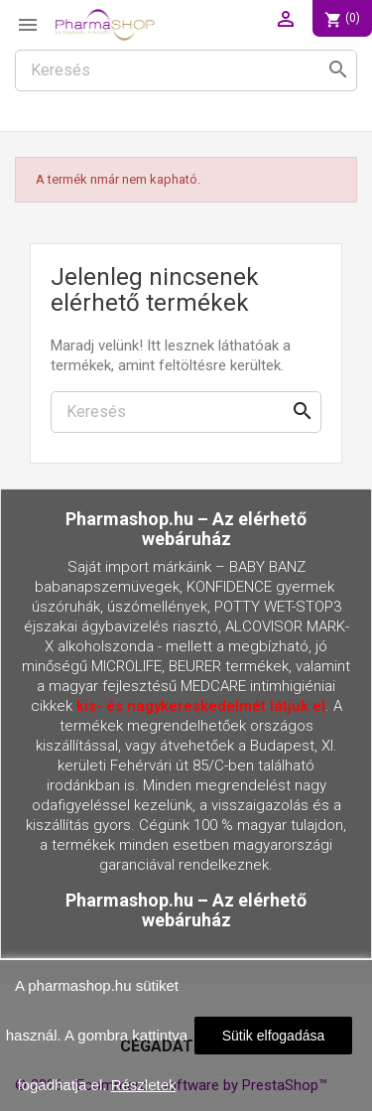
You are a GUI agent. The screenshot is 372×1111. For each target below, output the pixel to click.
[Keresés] (186, 70)
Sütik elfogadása (273, 1035)
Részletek (144, 1084)
